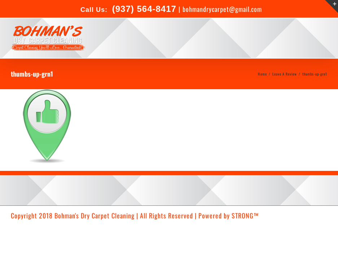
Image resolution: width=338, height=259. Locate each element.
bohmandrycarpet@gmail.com (222, 9)
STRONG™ (245, 215)
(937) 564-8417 (142, 9)
